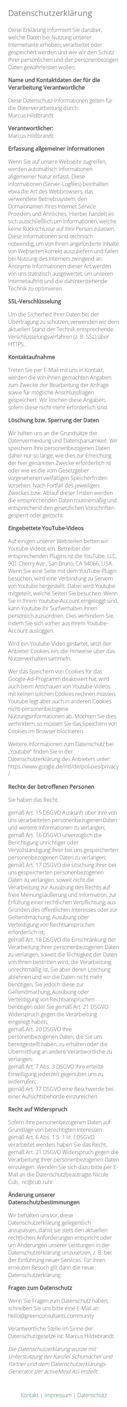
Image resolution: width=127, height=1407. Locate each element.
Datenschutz (92, 1395)
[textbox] (63, 691)
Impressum (57, 1395)
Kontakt (30, 1395)
